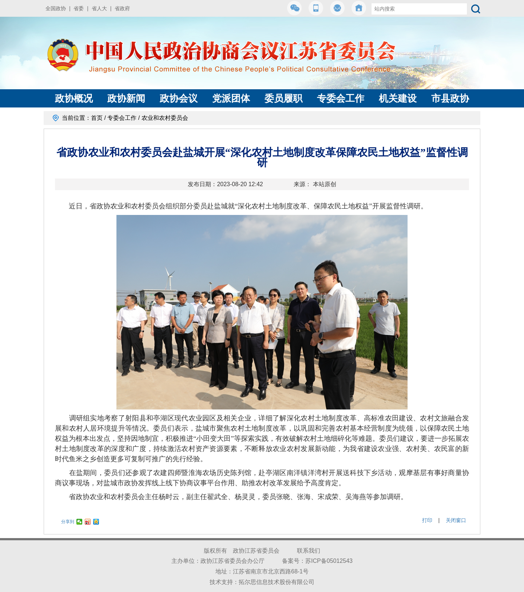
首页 (97, 118)
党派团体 (231, 98)
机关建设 (398, 98)
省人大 (99, 8)
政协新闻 (126, 98)
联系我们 (308, 551)
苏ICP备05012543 (329, 561)
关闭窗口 (456, 520)
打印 (427, 520)
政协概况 (74, 98)
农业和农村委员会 (165, 118)
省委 (79, 8)
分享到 (67, 521)
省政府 (122, 8)
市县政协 (450, 98)
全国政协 (55, 8)
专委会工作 (340, 98)
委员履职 (283, 98)
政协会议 (179, 98)
